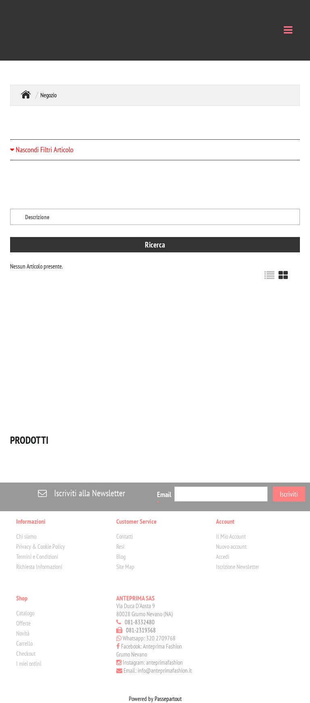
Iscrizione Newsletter (237, 567)
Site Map (125, 567)
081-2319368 (141, 630)
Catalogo (25, 613)
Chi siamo (26, 536)
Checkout (26, 653)
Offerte (23, 623)
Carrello (24, 643)
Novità (22, 633)
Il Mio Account (231, 536)
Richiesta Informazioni (39, 567)
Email (164, 498)
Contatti (124, 536)
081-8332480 (140, 622)
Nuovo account (231, 546)
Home (26, 94)
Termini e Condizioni (37, 556)
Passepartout (168, 699)
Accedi (222, 556)
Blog (121, 556)
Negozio (48, 95)
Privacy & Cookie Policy (40, 546)
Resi (120, 546)
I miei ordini (28, 663)
